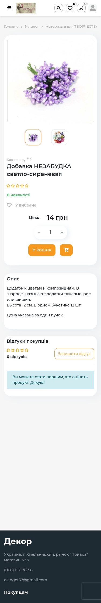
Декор (18, 541)
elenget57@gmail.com (25, 579)
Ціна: (34, 217)
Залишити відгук (74, 353)
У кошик (41, 249)
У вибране (21, 205)
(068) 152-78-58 (18, 570)
